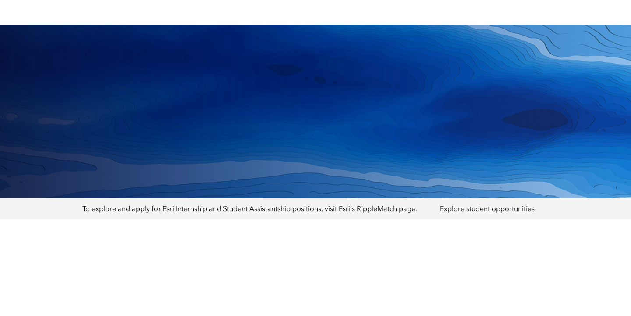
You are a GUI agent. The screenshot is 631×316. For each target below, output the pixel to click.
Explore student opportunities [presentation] (487, 209)
